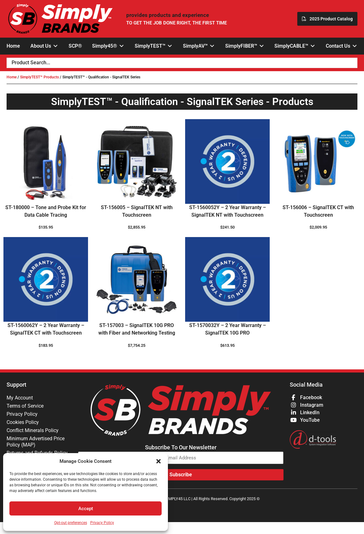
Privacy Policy (102, 523)
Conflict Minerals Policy (33, 430)
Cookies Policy (23, 422)
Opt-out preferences (70, 523)
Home (12, 77)
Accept (85, 508)
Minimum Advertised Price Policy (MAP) (36, 442)
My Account (20, 398)
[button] (158, 461)
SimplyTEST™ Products (39, 77)
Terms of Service (25, 406)
